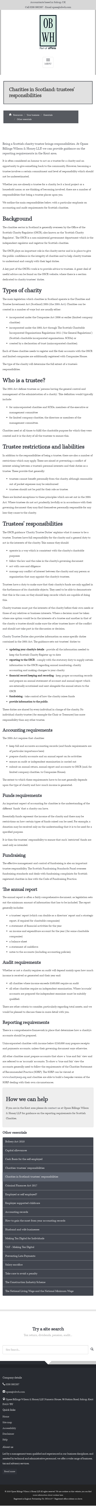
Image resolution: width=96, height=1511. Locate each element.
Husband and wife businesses (22, 1229)
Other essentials (24, 121)
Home (6, 1416)
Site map (7, 1422)
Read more (9, 1471)
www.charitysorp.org (14, 1077)
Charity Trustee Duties (39, 532)
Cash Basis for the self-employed (23, 1159)
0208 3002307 (36, 7)
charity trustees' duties (31, 279)
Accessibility (9, 1428)
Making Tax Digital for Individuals (24, 1238)
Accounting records (16, 1212)
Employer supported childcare (22, 1203)
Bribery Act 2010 (15, 1141)
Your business (33, 116)
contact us (54, 1108)
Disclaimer (8, 1433)
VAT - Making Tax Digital (19, 1247)
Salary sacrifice (14, 1264)
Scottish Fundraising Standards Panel (54, 868)
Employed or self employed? (21, 1194)
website (53, 274)
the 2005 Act (57, 304)
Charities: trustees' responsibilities (25, 1168)
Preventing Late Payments (20, 1256)
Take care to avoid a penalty (21, 1273)
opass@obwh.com (61, 7)
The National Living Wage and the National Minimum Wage (39, 1291)
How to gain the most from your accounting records (35, 1221)
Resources (18, 116)
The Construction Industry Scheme (25, 1282)
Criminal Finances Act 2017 (21, 1185)
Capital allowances (16, 1150)
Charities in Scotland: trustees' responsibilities (31, 1177)
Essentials (48, 116)
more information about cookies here (48, 1495)
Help (5, 1439)
